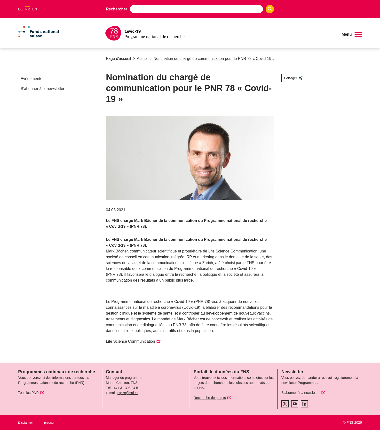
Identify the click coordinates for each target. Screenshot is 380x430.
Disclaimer (25, 422)
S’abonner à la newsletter (42, 89)
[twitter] (285, 403)
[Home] (220, 33)
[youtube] (294, 403)
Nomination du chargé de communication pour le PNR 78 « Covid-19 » (212, 59)
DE (20, 9)
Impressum (48, 422)
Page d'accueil (118, 59)
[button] (352, 34)
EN (34, 9)
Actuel (140, 59)
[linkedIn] (304, 403)
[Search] (270, 9)
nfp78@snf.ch (127, 393)
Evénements (31, 79)
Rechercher (116, 9)
